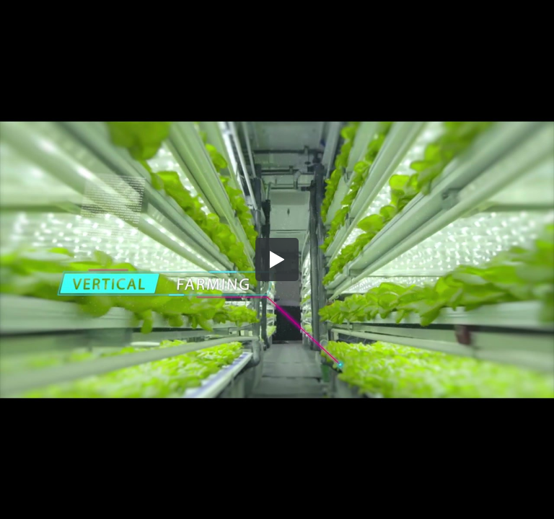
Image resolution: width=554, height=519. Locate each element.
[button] (277, 259)
